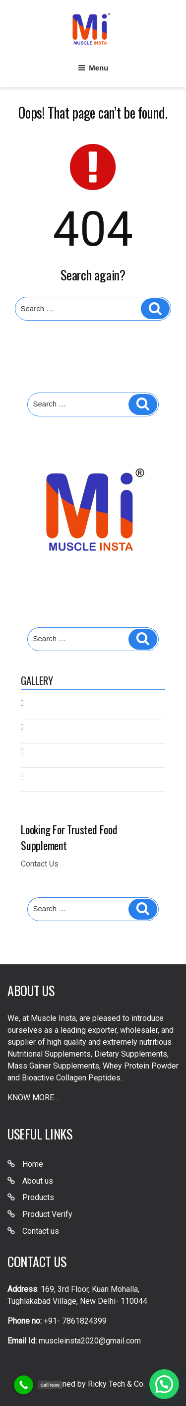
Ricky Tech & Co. (116, 1384)
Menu (93, 68)
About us (37, 1181)
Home (32, 1164)
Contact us (40, 1231)
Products (38, 1197)
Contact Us (40, 864)
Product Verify (47, 1214)
